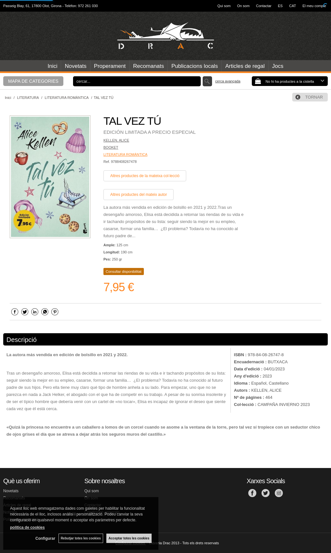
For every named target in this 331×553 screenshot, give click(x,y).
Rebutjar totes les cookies (81, 538)
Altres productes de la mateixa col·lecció (144, 176)
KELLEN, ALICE (116, 140)
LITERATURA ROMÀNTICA (125, 154)
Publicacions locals (194, 66)
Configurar (45, 538)
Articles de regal (245, 66)
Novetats (75, 66)
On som (243, 6)
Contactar (264, 6)
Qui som (224, 6)
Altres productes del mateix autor (138, 194)
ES (280, 6)
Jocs (277, 66)
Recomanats (148, 66)
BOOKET (110, 147)
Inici (52, 66)
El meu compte (314, 6)
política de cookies (27, 527)
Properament (110, 66)
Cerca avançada (227, 81)
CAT (292, 6)
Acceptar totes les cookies (129, 538)
